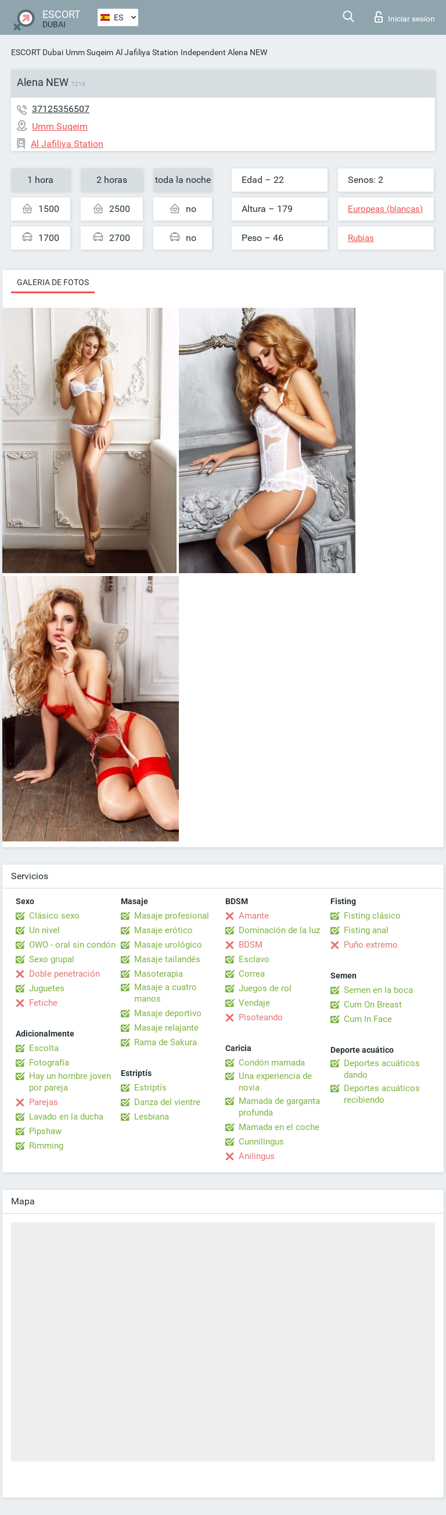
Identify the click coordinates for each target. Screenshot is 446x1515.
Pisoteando (261, 1017)
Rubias (361, 238)
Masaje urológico (168, 945)
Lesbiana (151, 1116)
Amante (254, 916)
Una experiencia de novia (275, 1082)
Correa (252, 974)
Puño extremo (371, 945)
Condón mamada (272, 1062)
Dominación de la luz (279, 930)
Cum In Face (368, 1019)
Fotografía (49, 1062)
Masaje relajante (166, 1028)
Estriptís (150, 1087)
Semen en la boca (378, 990)
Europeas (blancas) (385, 209)
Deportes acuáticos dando (382, 1069)
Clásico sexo (54, 916)
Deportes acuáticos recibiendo (382, 1094)
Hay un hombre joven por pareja (70, 1082)
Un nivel (44, 930)
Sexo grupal (51, 959)
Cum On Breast (373, 1004)
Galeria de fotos (53, 282)
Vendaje (254, 1003)
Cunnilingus (261, 1141)
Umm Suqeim (89, 52)
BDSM (250, 945)
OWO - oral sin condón (72, 945)
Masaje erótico (163, 930)
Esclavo (254, 959)
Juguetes (46, 988)
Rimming (46, 1145)
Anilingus (257, 1156)
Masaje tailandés (167, 959)
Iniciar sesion (405, 16)
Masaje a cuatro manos (165, 993)
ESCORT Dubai (37, 52)
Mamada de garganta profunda (279, 1107)
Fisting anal (366, 930)
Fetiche (43, 1003)
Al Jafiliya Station (147, 52)
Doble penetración (64, 974)
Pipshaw (45, 1131)
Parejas (43, 1102)
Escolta (44, 1048)
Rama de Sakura (165, 1042)
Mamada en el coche (279, 1127)
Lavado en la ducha (66, 1116)
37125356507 (60, 108)
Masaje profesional (171, 916)
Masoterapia (158, 974)
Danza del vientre (167, 1102)
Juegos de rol (265, 988)
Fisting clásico (372, 916)
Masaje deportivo (168, 1013)
